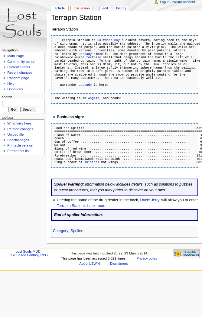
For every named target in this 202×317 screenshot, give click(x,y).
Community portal (20, 61)
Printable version (20, 145)
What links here (19, 123)
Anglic (93, 98)
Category (60, 231)
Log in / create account (177, 2)
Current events (18, 67)
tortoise (93, 57)
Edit (105, 8)
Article (59, 8)
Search (7, 97)
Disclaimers (119, 263)
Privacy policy (147, 258)
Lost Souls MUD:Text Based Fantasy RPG (28, 253)
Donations (15, 89)
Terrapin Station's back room (81, 206)
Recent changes (19, 72)
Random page (18, 78)
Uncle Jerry (149, 200)
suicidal (91, 162)
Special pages (18, 140)
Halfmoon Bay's (110, 40)
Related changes (20, 129)
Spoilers (77, 231)
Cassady (85, 54)
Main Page (15, 56)
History (121, 8)
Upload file (15, 134)
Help (11, 83)
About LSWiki (89, 263)
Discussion (81, 8)
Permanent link (18, 151)
